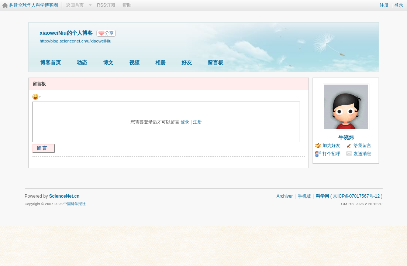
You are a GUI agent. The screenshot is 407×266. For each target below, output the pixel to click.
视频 (134, 62)
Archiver (284, 196)
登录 (398, 5)
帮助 (127, 5)
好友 (187, 62)
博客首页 (50, 62)
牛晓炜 (346, 137)
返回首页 (75, 5)
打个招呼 (331, 153)
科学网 (322, 196)
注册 (384, 5)
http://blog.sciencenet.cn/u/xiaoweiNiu (75, 40)
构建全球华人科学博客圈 (33, 5)
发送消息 (362, 153)
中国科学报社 (74, 204)
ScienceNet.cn (64, 196)
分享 (109, 33)
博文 (108, 62)
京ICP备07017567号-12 (356, 196)
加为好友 (331, 145)
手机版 (304, 196)
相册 (160, 62)
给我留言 (362, 145)
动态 (82, 62)
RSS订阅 (106, 5)
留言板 (215, 62)
